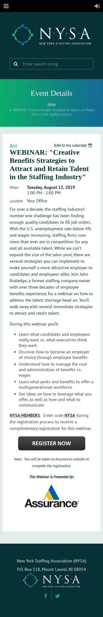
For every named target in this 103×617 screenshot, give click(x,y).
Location (16, 200)
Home (52, 104)
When (14, 187)
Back (13, 145)
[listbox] (73, 145)
